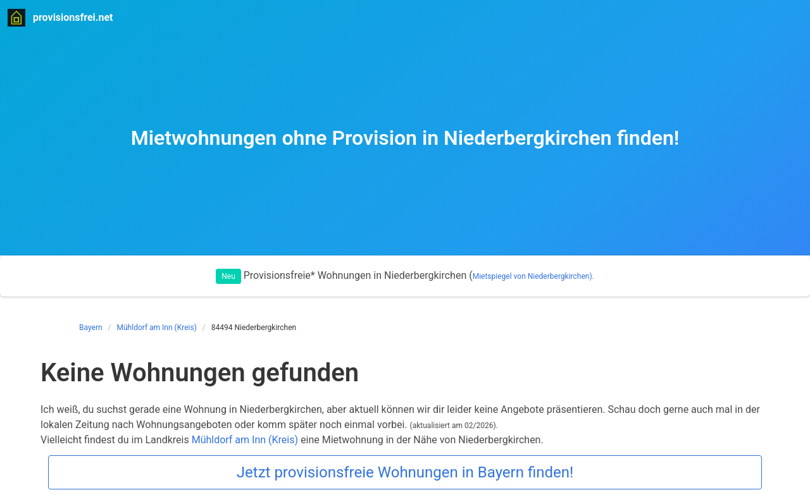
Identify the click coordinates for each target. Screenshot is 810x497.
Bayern (91, 327)
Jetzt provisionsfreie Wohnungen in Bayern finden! (405, 472)
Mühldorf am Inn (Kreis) (157, 327)
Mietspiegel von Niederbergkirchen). (533, 276)
